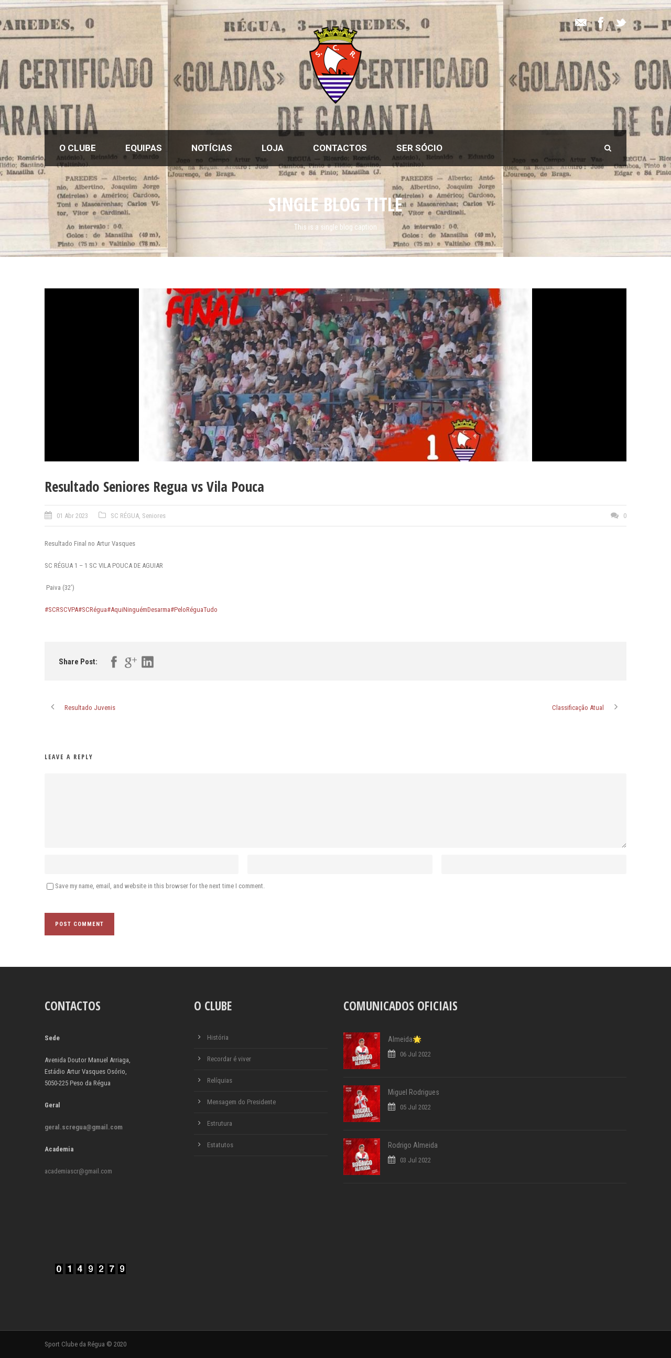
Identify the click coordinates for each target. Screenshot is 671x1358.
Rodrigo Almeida (413, 1145)
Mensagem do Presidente (241, 1102)
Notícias (211, 148)
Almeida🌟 (404, 1039)
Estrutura (219, 1123)
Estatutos (220, 1145)
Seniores (154, 516)
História (218, 1037)
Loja (273, 148)
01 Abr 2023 (72, 516)
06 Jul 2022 (415, 1054)
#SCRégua (92, 609)
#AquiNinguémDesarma (138, 609)
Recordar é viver (229, 1059)
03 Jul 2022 (415, 1160)
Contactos (340, 148)
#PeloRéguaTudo (194, 609)
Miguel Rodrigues (413, 1092)
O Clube (77, 148)
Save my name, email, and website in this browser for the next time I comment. (160, 886)
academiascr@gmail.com (78, 1171)
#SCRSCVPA (61, 609)
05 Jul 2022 (415, 1107)
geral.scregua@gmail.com (84, 1127)
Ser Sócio (419, 148)
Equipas (143, 148)
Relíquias (219, 1080)
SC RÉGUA (125, 516)
